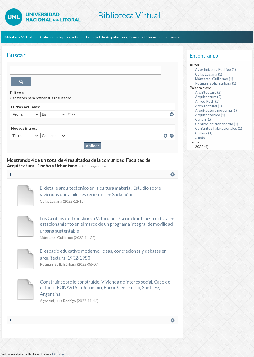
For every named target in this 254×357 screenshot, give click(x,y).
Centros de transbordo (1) (216, 123)
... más (200, 137)
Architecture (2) (208, 92)
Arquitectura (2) (208, 96)
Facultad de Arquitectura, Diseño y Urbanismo (124, 37)
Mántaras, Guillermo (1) (214, 78)
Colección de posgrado (59, 37)
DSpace (58, 354)
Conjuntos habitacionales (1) (218, 128)
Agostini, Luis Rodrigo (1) (215, 69)
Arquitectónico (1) (210, 114)
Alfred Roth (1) (207, 101)
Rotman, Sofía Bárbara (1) (215, 83)
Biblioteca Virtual (18, 37)
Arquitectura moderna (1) (216, 110)
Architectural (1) (208, 105)
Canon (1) (203, 119)
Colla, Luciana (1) (208, 74)
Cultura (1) (203, 133)
